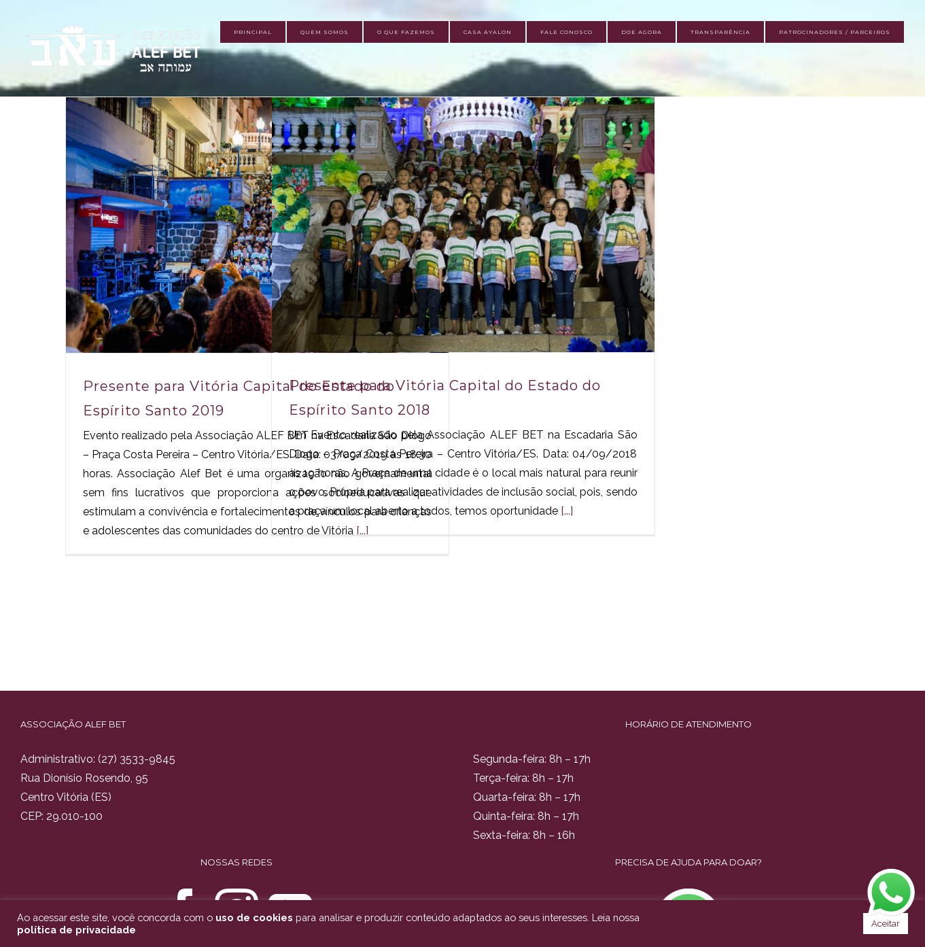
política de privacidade (76, 929)
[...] (567, 510)
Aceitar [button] (885, 923)
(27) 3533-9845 (136, 759)
